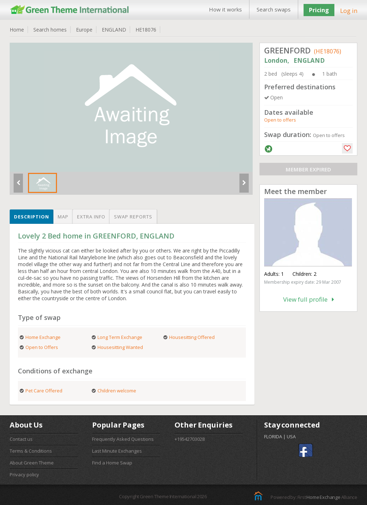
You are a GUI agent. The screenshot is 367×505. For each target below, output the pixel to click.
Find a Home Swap (112, 462)
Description (31, 216)
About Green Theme (32, 462)
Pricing (319, 10)
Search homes (50, 29)
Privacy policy (24, 474)
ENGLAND (114, 29)
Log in (348, 10)
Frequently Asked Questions (123, 439)
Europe (84, 29)
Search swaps (274, 9)
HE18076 (145, 29)
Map (63, 216)
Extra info (91, 216)
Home (17, 29)
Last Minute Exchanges (117, 451)
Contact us (21, 439)
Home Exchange (323, 497)
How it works (225, 9)
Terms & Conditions (31, 451)
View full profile (308, 299)
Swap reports (133, 216)
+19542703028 (190, 439)
